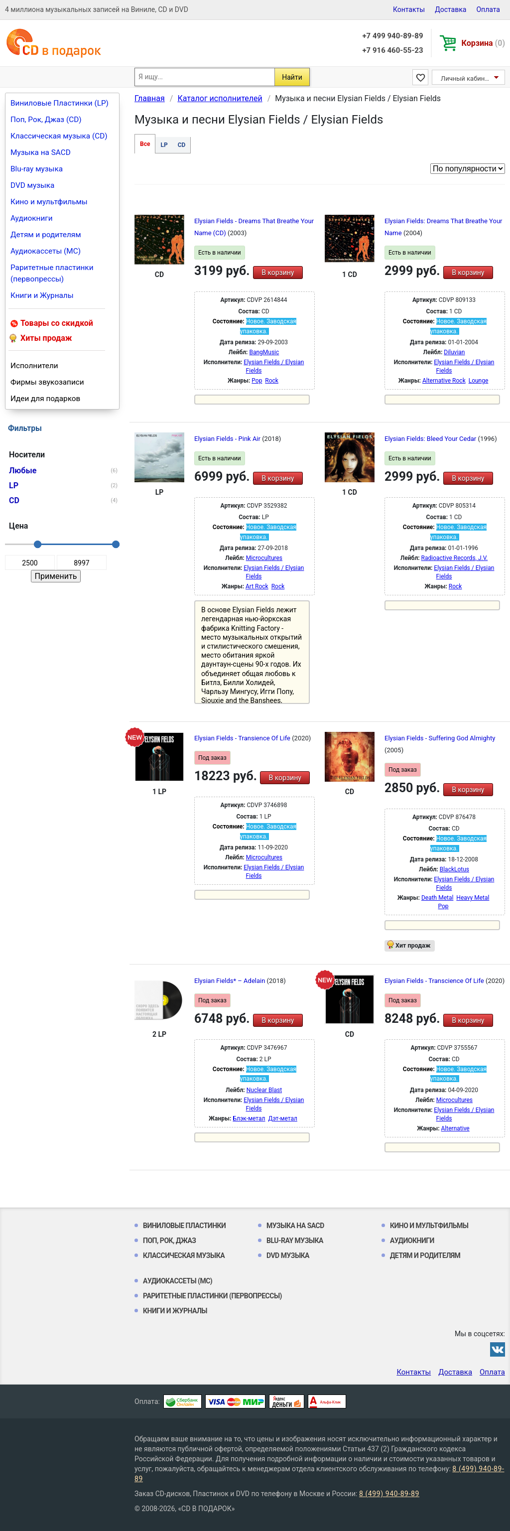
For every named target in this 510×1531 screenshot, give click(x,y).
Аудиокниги (31, 218)
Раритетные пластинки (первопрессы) (52, 273)
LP (163, 144)
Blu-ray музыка (36, 168)
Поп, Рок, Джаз (169, 1241)
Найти (292, 77)
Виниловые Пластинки (184, 1226)
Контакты (409, 9)
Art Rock (257, 586)
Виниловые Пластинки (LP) (59, 103)
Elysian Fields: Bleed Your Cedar (431, 438)
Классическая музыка (184, 1255)
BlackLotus (454, 869)
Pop (257, 380)
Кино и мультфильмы (49, 201)
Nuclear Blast (264, 1090)
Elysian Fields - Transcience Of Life (435, 980)
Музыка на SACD (40, 152)
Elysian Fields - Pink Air (228, 438)
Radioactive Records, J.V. (454, 558)
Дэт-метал (282, 1118)
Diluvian (454, 352)
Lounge (479, 380)
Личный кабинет (466, 78)
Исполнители (34, 365)
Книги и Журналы (42, 295)
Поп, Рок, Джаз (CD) (46, 119)
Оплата (488, 9)
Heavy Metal (472, 897)
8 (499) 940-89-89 (389, 1494)
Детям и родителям (45, 234)
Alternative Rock (444, 380)
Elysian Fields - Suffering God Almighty (439, 738)
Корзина (483, 43)
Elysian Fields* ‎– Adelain (230, 980)
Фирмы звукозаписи (47, 382)
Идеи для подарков (45, 398)
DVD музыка (32, 185)
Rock (271, 380)
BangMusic (264, 352)
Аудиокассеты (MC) (45, 251)
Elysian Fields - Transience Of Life (243, 738)
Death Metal (437, 897)
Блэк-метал (249, 1118)
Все (145, 143)
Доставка (450, 9)
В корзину (277, 273)
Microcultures (264, 558)
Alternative (455, 1128)
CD (182, 144)
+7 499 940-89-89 (392, 35)
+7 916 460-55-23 (392, 50)
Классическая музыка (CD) (59, 136)
